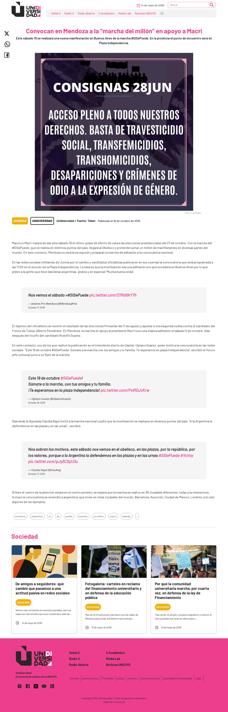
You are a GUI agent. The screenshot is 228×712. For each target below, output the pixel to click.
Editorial (74, 678)
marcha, (83, 516)
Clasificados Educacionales (177, 678)
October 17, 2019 (36, 307)
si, (50, 516)
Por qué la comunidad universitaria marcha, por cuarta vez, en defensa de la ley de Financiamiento (182, 590)
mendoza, (20, 516)
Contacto (132, 678)
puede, (69, 516)
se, (58, 516)
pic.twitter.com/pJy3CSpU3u (53, 461)
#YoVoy (186, 455)
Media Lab (124, 13)
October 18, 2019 (36, 402)
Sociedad (19, 221)
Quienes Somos (90, 678)
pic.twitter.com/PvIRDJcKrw (125, 390)
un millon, (98, 516)
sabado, (126, 516)
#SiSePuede (70, 377)
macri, (113, 516)
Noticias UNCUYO (145, 13)
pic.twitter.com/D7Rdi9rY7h (112, 294)
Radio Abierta (86, 13)
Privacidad (107, 678)
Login (198, 678)
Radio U (69, 13)
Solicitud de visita (150, 678)
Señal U (56, 13)
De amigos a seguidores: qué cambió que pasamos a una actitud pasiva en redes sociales (43, 588)
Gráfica (120, 678)
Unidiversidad (42, 221)
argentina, (37, 516)
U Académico (106, 13)
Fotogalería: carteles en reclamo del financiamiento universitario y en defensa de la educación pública (113, 590)
